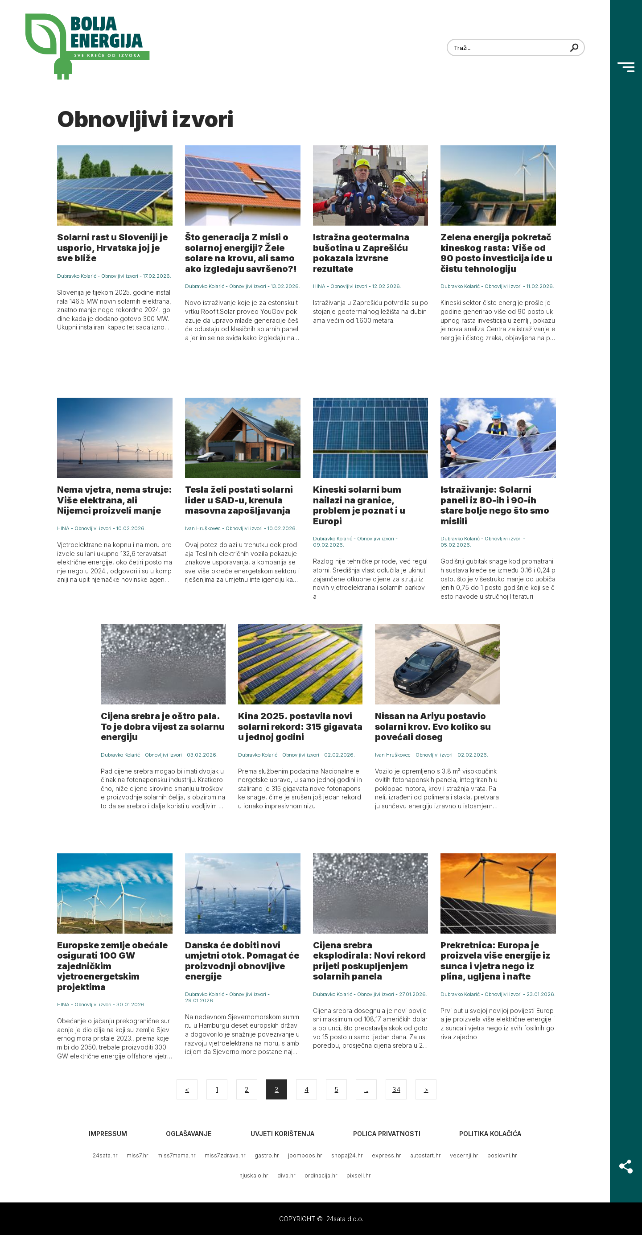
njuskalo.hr (253, 1175)
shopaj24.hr (347, 1155)
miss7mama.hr (176, 1155)
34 (396, 1089)
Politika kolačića (490, 1133)
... (366, 1089)
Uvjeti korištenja (282, 1133)
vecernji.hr (464, 1155)
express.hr (386, 1155)
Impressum (108, 1133)
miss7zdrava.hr (225, 1155)
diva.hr (286, 1175)
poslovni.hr (502, 1155)
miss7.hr (137, 1155)
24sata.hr (105, 1155)
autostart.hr (425, 1155)
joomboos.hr (305, 1155)
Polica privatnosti (386, 1133)
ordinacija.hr (321, 1175)
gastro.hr (267, 1155)
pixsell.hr (358, 1175)
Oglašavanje (188, 1133)
